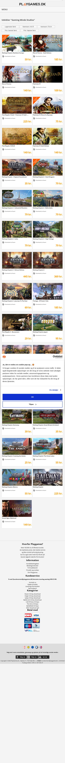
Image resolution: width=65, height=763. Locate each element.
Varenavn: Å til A (46, 27)
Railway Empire (38, 487)
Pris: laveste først (11, 30)
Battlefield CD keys (32, 606)
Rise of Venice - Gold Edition (42, 53)
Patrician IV (37, 84)
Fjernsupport (32, 588)
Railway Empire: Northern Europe (13, 53)
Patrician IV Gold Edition (41, 146)
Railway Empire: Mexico (10, 487)
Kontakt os (32, 582)
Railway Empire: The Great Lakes (43, 456)
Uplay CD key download (32, 598)
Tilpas (32, 404)
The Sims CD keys (32, 604)
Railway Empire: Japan (40, 332)
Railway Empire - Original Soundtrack (14, 177)
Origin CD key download (32, 596)
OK (32, 397)
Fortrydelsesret (33, 568)
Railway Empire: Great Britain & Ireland (46, 425)
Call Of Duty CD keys (32, 602)
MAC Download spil (32, 608)
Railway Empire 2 (38, 270)
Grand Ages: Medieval (9, 518)
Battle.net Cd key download (32, 600)
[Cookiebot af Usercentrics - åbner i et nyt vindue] (52, 356)
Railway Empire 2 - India (10, 239)
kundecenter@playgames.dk (49, 661)
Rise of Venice (6, 84)
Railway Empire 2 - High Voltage (43, 239)
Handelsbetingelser (32, 564)
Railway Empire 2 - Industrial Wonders (14, 208)
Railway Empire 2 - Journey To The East (14, 301)
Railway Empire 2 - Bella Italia (42, 208)
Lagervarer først (10, 27)
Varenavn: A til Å (28, 27)
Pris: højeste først (29, 30)
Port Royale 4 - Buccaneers (10, 332)
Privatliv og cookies (32, 570)
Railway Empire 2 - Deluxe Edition (13, 270)
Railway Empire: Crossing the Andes (14, 456)
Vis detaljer (53, 390)
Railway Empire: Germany (10, 425)
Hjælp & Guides (33, 584)
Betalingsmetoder (32, 566)
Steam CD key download (33, 594)
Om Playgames (32, 572)
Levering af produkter (32, 586)
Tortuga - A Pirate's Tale (40, 301)
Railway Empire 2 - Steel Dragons (43, 177)
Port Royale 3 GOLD (8, 146)
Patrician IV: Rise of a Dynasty (42, 115)
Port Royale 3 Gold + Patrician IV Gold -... (15, 115)
